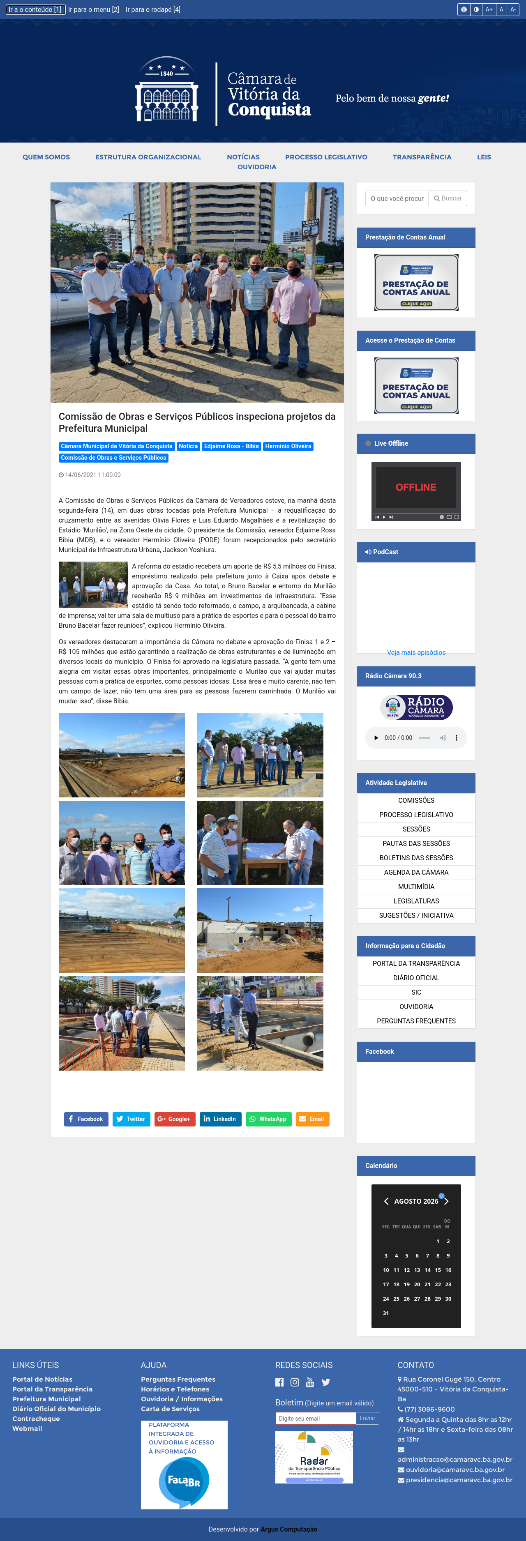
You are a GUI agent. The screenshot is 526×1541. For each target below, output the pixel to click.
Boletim (289, 1402)
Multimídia (416, 887)
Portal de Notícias (42, 1379)
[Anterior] (386, 1201)
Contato (416, 1365)
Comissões (416, 800)
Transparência (422, 157)
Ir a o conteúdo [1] (36, 10)
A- (513, 9)
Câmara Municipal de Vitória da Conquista (116, 446)
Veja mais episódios (416, 652)
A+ (489, 9)
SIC (416, 992)
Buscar (448, 198)
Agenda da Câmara (416, 872)
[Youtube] (311, 1382)
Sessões (416, 829)
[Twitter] (325, 1382)
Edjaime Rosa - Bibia (231, 446)
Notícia (188, 446)
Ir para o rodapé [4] (153, 10)
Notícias (243, 157)
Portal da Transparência (416, 963)
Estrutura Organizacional (148, 157)
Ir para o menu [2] (94, 10)
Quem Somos (46, 157)
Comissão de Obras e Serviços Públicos (113, 457)
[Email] (315, 1418)
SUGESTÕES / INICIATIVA (416, 915)
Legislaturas (416, 901)
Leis (484, 157)
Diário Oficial (416, 978)
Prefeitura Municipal (46, 1399)
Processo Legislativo (326, 157)
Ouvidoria (257, 167)
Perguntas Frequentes (416, 1021)
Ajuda (154, 1365)
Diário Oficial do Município (56, 1409)
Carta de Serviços (170, 1409)
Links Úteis (35, 1365)
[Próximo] (446, 1201)
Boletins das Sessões (416, 858)
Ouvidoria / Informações (182, 1399)
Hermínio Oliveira (288, 446)
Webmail (27, 1429)
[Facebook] (280, 1382)
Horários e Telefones (175, 1389)
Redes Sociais (304, 1365)
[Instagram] (296, 1382)
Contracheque (36, 1419)
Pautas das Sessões (416, 844)
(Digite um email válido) (339, 1403)
